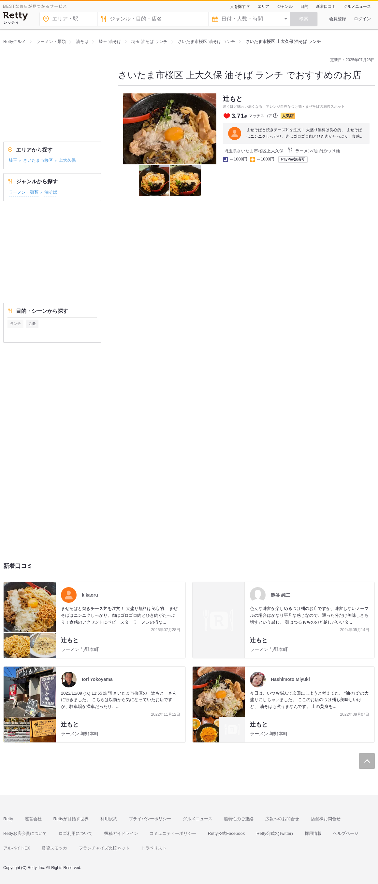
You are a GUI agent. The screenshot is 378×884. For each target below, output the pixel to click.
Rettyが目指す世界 (71, 818)
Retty (8, 818)
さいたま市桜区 (38, 160)
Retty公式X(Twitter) (274, 833)
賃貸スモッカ (54, 848)
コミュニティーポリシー (173, 833)
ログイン (362, 18)
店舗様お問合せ (326, 818)
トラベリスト (154, 848)
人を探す (238, 6)
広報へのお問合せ (282, 818)
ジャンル (285, 6)
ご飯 (32, 323)
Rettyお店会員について (25, 833)
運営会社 (33, 818)
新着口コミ (326, 6)
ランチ (15, 323)
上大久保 (67, 160)
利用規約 (108, 818)
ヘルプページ (345, 833)
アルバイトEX (16, 848)
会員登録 (337, 18)
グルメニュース (357, 6)
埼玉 (13, 160)
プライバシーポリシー (150, 818)
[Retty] (15, 16)
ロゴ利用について (76, 833)
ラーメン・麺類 (23, 192)
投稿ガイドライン (121, 833)
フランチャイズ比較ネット (104, 848)
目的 (304, 6)
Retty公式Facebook (226, 833)
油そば (50, 192)
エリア (263, 6)
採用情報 (313, 833)
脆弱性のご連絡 (239, 818)
